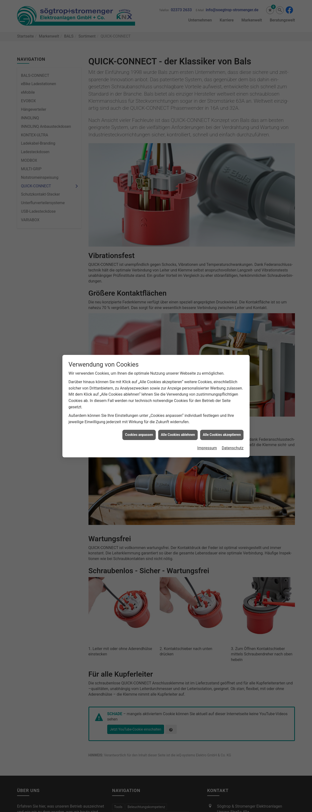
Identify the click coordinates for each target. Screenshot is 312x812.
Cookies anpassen (139, 384)
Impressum (207, 397)
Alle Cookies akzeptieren (222, 384)
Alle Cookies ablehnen (178, 384)
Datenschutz (233, 397)
